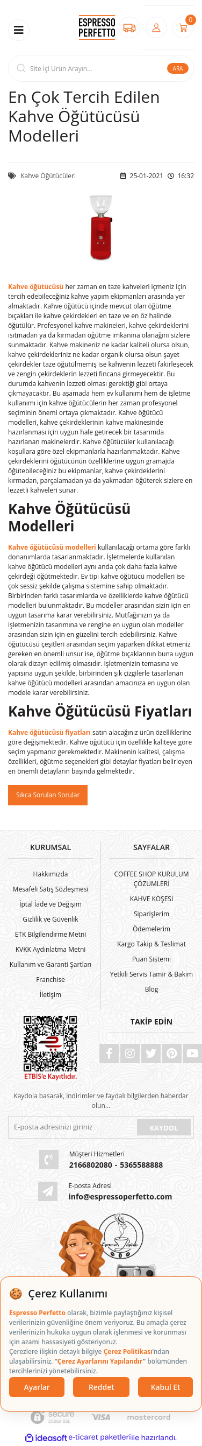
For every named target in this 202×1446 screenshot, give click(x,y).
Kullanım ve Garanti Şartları (51, 964)
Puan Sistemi (151, 959)
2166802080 (90, 1165)
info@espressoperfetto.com (120, 1196)
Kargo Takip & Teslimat (151, 944)
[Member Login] (156, 27)
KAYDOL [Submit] (163, 1128)
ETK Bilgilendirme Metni (50, 934)
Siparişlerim (151, 913)
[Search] (101, 68)
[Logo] (96, 27)
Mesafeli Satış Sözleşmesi (51, 889)
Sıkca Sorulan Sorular (48, 794)
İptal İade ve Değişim (50, 904)
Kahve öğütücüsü (35, 286)
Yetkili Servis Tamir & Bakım (151, 974)
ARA (178, 68)
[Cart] (183, 27)
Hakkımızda (50, 874)
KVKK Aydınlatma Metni (51, 949)
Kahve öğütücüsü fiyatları (49, 732)
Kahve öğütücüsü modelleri (52, 547)
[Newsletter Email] (71, 1127)
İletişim (50, 994)
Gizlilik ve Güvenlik (50, 919)
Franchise (50, 979)
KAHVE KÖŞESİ (152, 898)
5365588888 (141, 1165)
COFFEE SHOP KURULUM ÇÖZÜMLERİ (151, 878)
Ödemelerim (151, 928)
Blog (151, 989)
